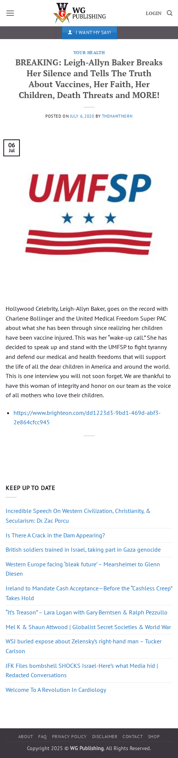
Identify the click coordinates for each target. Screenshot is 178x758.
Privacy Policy (69, 736)
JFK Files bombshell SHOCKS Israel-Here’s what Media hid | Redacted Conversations (82, 670)
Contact (133, 736)
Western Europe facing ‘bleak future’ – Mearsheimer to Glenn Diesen (83, 569)
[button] (10, 13)
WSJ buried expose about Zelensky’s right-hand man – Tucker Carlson (84, 646)
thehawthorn (117, 116)
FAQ (42, 736)
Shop (154, 736)
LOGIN (154, 13)
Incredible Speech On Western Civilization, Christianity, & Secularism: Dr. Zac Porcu (78, 515)
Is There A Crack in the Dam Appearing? (55, 535)
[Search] (169, 13)
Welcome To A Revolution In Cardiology (56, 689)
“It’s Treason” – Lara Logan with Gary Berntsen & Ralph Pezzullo (87, 612)
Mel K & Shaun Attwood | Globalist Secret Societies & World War (88, 627)
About (25, 736)
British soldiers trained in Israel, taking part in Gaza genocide (83, 549)
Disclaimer (105, 736)
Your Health (89, 52)
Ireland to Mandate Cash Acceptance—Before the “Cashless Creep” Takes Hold (89, 593)
